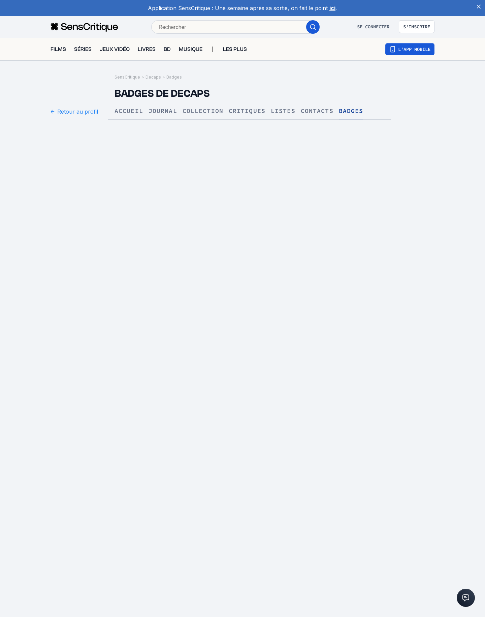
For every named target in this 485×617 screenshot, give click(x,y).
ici (332, 8)
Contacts (317, 111)
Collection (203, 111)
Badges (174, 77)
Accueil (129, 111)
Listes (283, 111)
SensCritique (127, 77)
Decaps (153, 77)
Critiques (247, 111)
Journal (163, 111)
